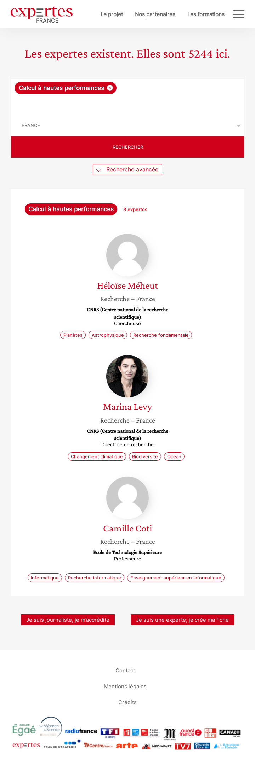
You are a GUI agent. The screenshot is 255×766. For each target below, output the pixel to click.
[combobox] (127, 97)
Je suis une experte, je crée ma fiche (182, 620)
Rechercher (128, 147)
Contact (125, 670)
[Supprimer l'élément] (110, 88)
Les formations (206, 14)
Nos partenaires (155, 14)
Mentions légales (125, 686)
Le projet (112, 14)
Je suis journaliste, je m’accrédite (67, 620)
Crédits (127, 702)
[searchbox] (128, 104)
